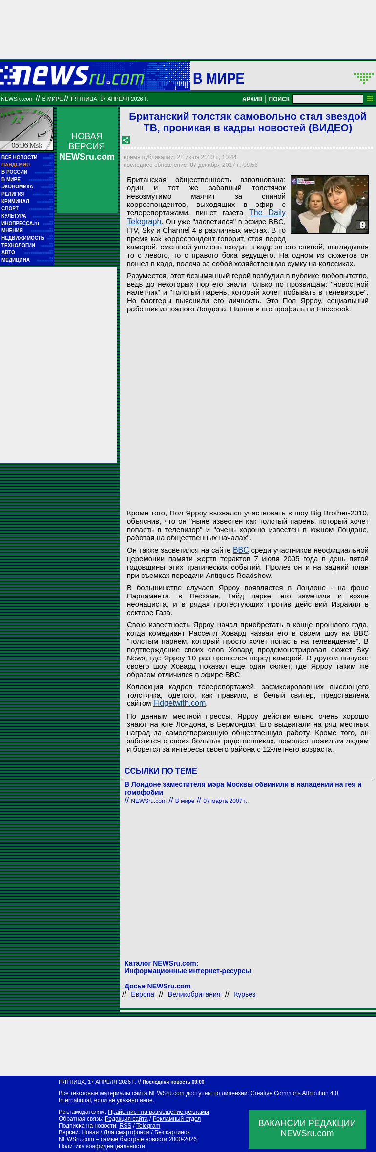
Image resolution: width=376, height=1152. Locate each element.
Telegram (148, 1125)
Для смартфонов (126, 1132)
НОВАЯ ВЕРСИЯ (87, 146)
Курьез (244, 994)
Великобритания (194, 994)
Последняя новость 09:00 (173, 1082)
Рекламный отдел (177, 1118)
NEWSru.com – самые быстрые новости (113, 1139)
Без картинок (171, 1132)
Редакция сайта (126, 1118)
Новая (90, 1132)
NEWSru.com (17, 99)
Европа (142, 994)
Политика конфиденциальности (102, 1146)
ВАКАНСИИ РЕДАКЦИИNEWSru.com (307, 1128)
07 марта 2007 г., (226, 801)
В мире (219, 78)
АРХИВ (252, 99)
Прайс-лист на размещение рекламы (158, 1112)
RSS (125, 1125)
